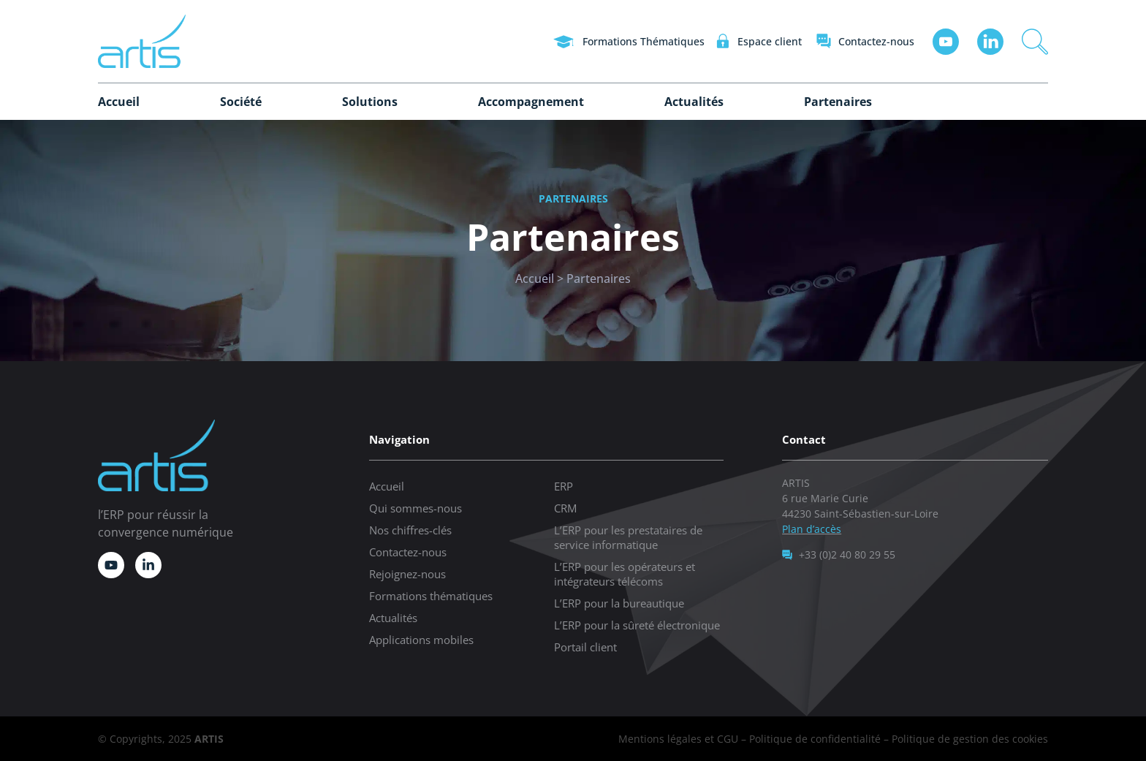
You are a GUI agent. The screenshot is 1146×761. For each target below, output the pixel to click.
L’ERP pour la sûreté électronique (637, 625)
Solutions (370, 102)
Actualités (694, 102)
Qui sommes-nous (415, 508)
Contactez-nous (408, 552)
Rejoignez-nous (407, 574)
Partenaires (838, 102)
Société (241, 102)
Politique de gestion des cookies (970, 739)
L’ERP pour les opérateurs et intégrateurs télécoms (624, 573)
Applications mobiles (421, 639)
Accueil (119, 102)
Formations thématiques (431, 595)
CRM (565, 508)
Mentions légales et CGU (678, 739)
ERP (563, 486)
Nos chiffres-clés (410, 530)
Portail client (585, 647)
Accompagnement (531, 102)
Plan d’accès (811, 529)
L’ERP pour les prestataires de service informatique (628, 537)
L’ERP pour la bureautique (619, 603)
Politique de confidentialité (815, 739)
